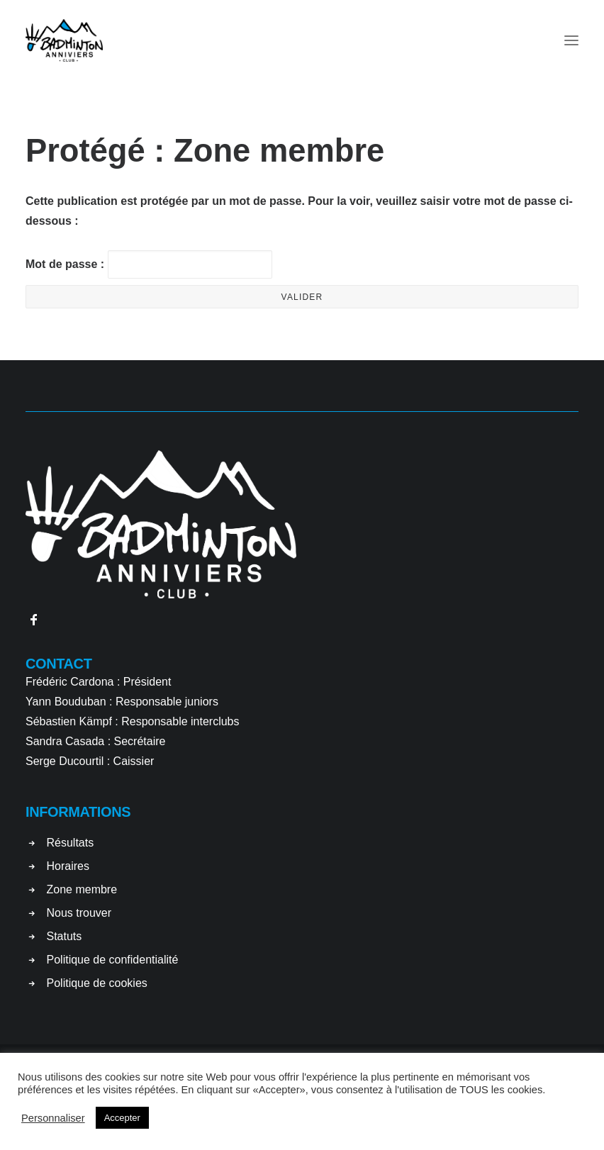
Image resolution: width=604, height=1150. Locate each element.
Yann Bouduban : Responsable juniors (122, 702)
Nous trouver (79, 913)
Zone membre (82, 889)
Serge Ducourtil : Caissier (90, 761)
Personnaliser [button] (53, 1118)
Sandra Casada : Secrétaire (95, 741)
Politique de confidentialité (113, 960)
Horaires (68, 866)
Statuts (64, 936)
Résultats (70, 843)
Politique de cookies (97, 983)
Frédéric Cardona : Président (98, 682)
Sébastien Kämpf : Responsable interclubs (133, 721)
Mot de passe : (149, 264)
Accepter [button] (122, 1117)
